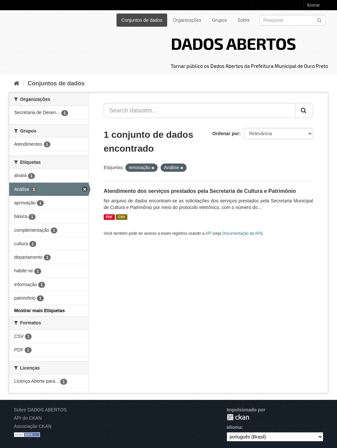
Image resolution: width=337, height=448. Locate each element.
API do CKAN (28, 418)
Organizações (187, 20)
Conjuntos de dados (142, 20)
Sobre (244, 20)
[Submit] (319, 19)
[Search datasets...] (200, 110)
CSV (121, 217)
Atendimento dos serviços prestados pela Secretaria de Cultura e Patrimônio (200, 191)
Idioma (234, 427)
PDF (109, 217)
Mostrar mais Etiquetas (39, 310)
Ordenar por (226, 133)
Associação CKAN (32, 426)
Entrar (313, 5)
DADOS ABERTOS (233, 43)
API (208, 233)
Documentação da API (241, 233)
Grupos (219, 20)
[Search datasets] (292, 20)
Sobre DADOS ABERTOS (40, 409)
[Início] (16, 83)
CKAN (238, 417)
